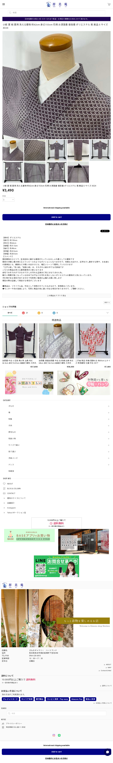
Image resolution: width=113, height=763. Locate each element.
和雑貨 (11, 471)
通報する (107, 302)
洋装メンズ (13, 458)
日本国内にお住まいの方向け (56, 224)
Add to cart (56, 217)
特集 (10, 419)
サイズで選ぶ (14, 445)
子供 (10, 426)
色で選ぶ (12, 452)
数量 (4, 196)
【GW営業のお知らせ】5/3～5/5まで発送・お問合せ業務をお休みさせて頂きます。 (56, 19)
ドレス (11, 465)
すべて (9, 313)
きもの (11, 406)
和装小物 (12, 439)
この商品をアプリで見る (56, 296)
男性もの (12, 432)
